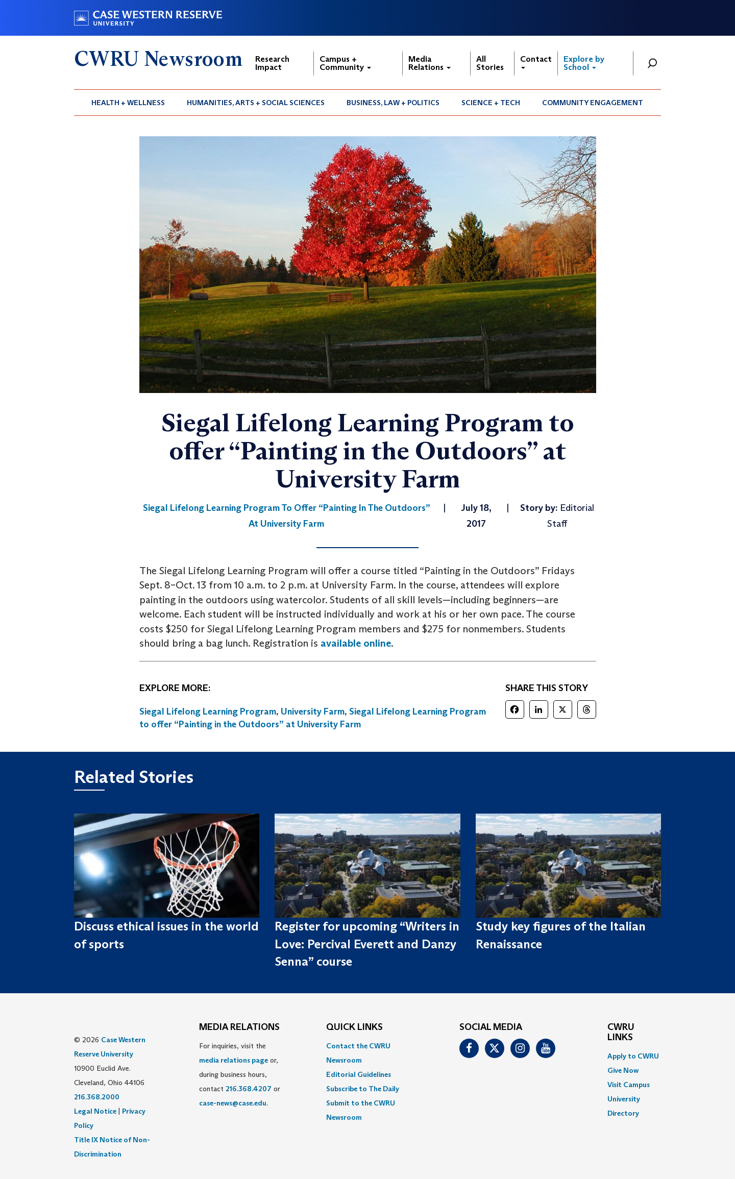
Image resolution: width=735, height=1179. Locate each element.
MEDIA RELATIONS (239, 1027)
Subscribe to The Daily (362, 1088)
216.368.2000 (96, 1096)
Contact (536, 61)
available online (356, 643)
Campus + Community (345, 63)
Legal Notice (95, 1111)
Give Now (623, 1070)
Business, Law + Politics (393, 102)
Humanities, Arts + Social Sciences (256, 102)
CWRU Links (620, 1032)
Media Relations (429, 63)
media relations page (233, 1060)
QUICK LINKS (354, 1027)
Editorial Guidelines (358, 1074)
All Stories (490, 63)
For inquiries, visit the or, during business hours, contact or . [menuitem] (239, 1074)
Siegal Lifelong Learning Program (207, 711)
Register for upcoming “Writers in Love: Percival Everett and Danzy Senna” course (367, 944)
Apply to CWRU (633, 1056)
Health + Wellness (128, 102)
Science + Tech (490, 102)
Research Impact (272, 63)
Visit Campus (628, 1084)
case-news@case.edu (232, 1103)
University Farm (313, 711)
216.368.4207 (249, 1088)
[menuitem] (128, 102)
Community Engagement (592, 102)
